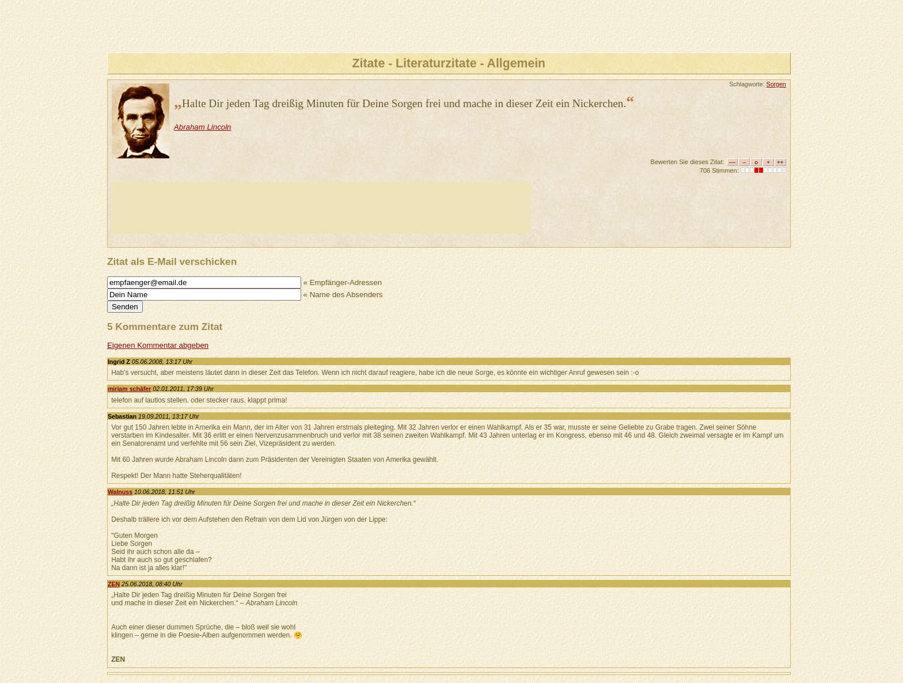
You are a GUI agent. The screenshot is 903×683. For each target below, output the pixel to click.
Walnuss (120, 491)
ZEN (114, 583)
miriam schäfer (129, 388)
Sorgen (776, 84)
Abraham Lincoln (203, 127)
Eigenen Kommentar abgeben (157, 345)
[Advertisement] (321, 208)
